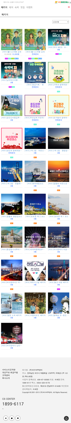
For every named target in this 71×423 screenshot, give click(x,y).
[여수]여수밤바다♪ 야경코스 (11, 282)
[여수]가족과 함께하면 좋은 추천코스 (58, 85)
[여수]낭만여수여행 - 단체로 (11, 80)
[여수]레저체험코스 (35, 183)
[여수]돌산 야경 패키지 (58, 282)
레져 (11, 7)
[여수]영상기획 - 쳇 (35, 85)
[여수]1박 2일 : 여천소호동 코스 (35, 150)
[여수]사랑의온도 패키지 (35, 315)
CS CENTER (8, 398)
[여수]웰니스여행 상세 (11, 52)
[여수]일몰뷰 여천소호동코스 (58, 183)
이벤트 (29, 7)
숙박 (17, 7)
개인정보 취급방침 (10, 372)
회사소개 (6, 378)
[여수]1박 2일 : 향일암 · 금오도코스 (58, 150)
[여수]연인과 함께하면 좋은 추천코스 (11, 150)
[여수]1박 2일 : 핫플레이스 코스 (11, 183)
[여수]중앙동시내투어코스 (11, 249)
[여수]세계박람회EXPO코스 (35, 249)
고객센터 (6, 375)
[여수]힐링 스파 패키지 (12, 315)
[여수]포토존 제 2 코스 (35, 216)
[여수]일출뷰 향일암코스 (11, 216)
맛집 (23, 7)
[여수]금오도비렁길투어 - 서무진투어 (11, 118)
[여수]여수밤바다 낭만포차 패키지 (11, 345)
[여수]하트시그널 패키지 (35, 282)
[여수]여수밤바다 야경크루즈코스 (58, 249)
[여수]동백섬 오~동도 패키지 (58, 315)
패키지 (4, 7)
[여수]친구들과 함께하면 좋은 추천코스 (58, 118)
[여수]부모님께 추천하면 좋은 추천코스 (35, 118)
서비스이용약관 (8, 369)
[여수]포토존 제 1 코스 (58, 216)
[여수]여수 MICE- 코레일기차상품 (58, 47)
